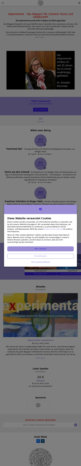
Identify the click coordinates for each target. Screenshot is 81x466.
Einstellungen (40, 256)
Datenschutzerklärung (53, 229)
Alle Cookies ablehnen (40, 262)
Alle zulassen (40, 249)
